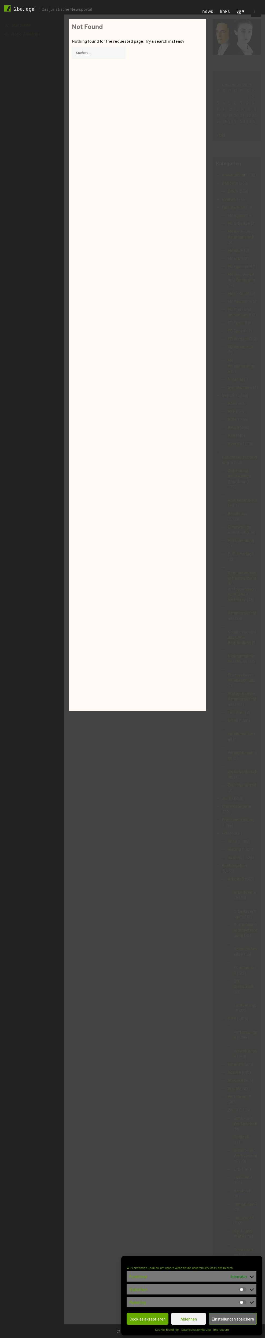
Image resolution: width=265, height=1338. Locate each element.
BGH (232, 419)
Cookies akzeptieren (147, 1319)
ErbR (238, 1168)
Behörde (230, 182)
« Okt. (221, 135)
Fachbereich (233, 207)
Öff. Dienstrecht (245, 983)
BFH (231, 411)
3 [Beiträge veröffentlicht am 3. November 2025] (217, 102)
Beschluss (237, 513)
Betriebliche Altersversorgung (245, 930)
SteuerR (235, 1080)
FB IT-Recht (239, 293)
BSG (231, 435)
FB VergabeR (240, 338)
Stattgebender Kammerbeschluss (242, 699)
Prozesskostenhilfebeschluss (242, 677)
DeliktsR (241, 1136)
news (207, 11)
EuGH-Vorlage (241, 553)
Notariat (235, 379)
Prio (225, 833)
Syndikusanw (240, 387)
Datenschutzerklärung (196, 1329)
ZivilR (233, 1109)
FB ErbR (235, 258)
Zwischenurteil (242, 784)
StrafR (234, 1088)
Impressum (221, 1329)
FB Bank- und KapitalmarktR (241, 234)
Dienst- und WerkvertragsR (245, 1155)
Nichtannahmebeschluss (241, 658)
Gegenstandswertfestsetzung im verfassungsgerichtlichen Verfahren (242, 586)
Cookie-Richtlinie (167, 1329)
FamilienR (243, 1176)
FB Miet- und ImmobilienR (239, 312)
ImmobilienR (245, 1203)
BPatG (233, 427)
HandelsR (243, 1190)
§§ (239, 11)
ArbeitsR (236, 878)
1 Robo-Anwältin (22, 33)
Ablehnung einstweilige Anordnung (239, 476)
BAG (232, 403)
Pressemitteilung (238, 819)
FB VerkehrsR (240, 346)
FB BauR (236, 250)
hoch (232, 841)
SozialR (234, 1072)
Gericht (229, 395)
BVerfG (234, 443)
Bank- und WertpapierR (245, 1120)
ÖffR (232, 1018)
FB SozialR (237, 322)
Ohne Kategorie (236, 806)
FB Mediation (240, 301)
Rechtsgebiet (235, 865)
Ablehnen (189, 1319)
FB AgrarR (237, 215)
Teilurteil (236, 712)
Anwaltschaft (234, 174)
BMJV (233, 190)
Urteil (233, 720)
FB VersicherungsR (241, 365)
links (225, 11)
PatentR (235, 1064)
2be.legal (25, 8)
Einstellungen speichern (233, 1319)
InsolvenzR (244, 1217)
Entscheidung (241, 540)
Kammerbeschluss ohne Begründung (242, 637)
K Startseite (18, 24)
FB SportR (237, 330)
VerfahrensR (239, 1096)
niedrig (234, 849)
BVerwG (229, 199)
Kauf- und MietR (243, 1233)
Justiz (227, 798)
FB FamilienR (240, 266)
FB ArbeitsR (239, 223)
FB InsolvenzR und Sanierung (241, 277)
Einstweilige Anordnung (239, 529)
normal (234, 857)
